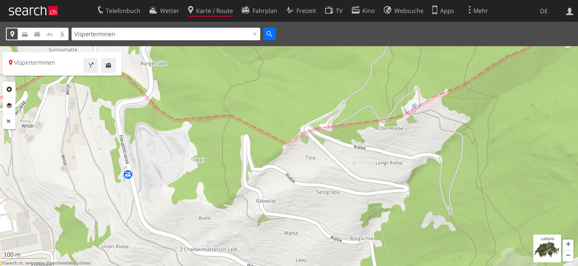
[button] (568, 244)
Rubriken (9, 89)
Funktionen (9, 121)
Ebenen (9, 105)
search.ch (14, 263)
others (85, 263)
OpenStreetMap (61, 263)
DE (544, 11)
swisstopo (34, 263)
